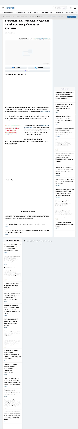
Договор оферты (19, 376)
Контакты (32, 374)
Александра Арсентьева (42, 39)
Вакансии (36, 12)
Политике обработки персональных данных (53, 16)
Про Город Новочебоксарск (8, 360)
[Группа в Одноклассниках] (47, 363)
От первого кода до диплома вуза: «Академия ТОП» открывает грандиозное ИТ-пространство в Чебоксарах (27, 232)
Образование (10, 33)
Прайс (4, 379)
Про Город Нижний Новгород (9, 366)
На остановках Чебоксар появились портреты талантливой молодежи (27, 225)
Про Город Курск (6, 364)
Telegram (4, 374)
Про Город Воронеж (7, 362)
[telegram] (12, 179)
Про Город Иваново (20, 362)
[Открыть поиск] (71, 7)
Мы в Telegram (70, 12)
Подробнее (72, 403)
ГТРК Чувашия (45, 111)
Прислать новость (60, 8)
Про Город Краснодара (7, 368)
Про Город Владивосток (34, 366)
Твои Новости (19, 360)
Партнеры (32, 379)
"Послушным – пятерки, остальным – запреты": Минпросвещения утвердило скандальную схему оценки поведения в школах (27, 218)
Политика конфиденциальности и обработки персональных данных (17, 405)
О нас (17, 374)
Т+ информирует (20, 12)
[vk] (7, 179)
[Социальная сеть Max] (27, 71)
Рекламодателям (20, 379)
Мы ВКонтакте (59, 12)
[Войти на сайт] (74, 7)
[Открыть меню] (3, 7)
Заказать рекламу (47, 12)
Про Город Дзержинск (20, 366)
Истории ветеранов (7, 12)
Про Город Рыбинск (20, 364)
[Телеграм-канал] (39, 68)
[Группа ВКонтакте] (16, 68)
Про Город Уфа (32, 364)
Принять (72, 17)
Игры (29, 12)
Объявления (5, 376)
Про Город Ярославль (33, 362)
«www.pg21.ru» (13, 382)
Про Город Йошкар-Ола (34, 360)
